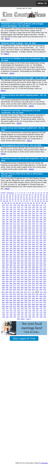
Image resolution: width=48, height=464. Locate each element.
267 (44, 232)
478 (26, 269)
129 (22, 209)
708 (33, 309)
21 (16, 195)
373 (37, 251)
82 (44, 201)
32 (46, 195)
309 (22, 240)
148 (3, 213)
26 (30, 195)
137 (7, 211)
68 (4, 201)
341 (7, 246)
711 (44, 309)
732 (33, 313)
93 (28, 203)
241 (37, 228)
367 (14, 251)
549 (22, 282)
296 (18, 238)
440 (18, 263)
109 (37, 205)
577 (37, 286)
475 (14, 269)
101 (7, 205)
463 (14, 267)
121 (37, 207)
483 (44, 269)
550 (26, 282)
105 (22, 205)
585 (22, 288)
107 (29, 205)
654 (11, 300)
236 (18, 228)
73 (18, 201)
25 (27, 195)
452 (18, 265)
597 (22, 290)
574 (26, 286)
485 (7, 271)
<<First (3, 193)
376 (3, 253)
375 (44, 251)
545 (7, 282)
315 (44, 240)
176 (18, 218)
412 (3, 259)
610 (25, 292)
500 (18, 273)
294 (11, 238)
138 (11, 211)
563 (29, 284)
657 (22, 300)
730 (26, 313)
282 (11, 236)
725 (7, 313)
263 (29, 232)
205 (37, 222)
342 (11, 246)
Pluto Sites (44, 463)
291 (44, 236)
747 (44, 315)
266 (41, 232)
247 (14, 230)
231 (44, 226)
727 (14, 313)
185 (7, 220)
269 (7, 234)
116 (18, 207)
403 (14, 257)
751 (14, 317)
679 (14, 305)
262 (26, 232)
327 (44, 242)
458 (41, 265)
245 (7, 230)
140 (18, 211)
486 (11, 271)
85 (6, 203)
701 (7, 309)
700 (3, 309)
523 (14, 277)
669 (22, 303)
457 (37, 265)
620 (18, 294)
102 (11, 205)
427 (14, 261)
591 (44, 288)
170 (41, 216)
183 (44, 218)
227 (29, 226)
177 (22, 218)
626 (41, 294)
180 (33, 218)
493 (37, 271)
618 (11, 294)
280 (3, 236)
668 (18, 303)
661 (37, 300)
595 (14, 290)
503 (29, 273)
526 (26, 277)
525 (22, 277)
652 (3, 300)
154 (26, 213)
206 (41, 222)
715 (14, 311)
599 (29, 290)
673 (37, 303)
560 (18, 284)
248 (18, 230)
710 (41, 309)
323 (29, 242)
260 (18, 232)
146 (41, 211)
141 (22, 211)
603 (44, 290)
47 (41, 197)
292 (3, 238)
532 (3, 279)
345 (22, 246)
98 (42, 203)
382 (26, 253)
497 (7, 273)
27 (33, 195)
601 (37, 290)
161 (7, 216)
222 (11, 226)
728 (18, 313)
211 (14, 224)
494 (41, 271)
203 (29, 222)
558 (11, 284)
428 (18, 261)
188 (18, 220)
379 (14, 253)
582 (11, 288)
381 (22, 253)
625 (37, 294)
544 (3, 282)
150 (11, 213)
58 (24, 199)
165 (22, 216)
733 (37, 313)
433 (37, 261)
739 (14, 315)
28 (35, 195)
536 (18, 279)
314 (41, 240)
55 (16, 199)
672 (33, 303)
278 (41, 234)
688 (3, 307)
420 (33, 259)
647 (29, 298)
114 (11, 207)
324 (33, 242)
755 (29, 317)
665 (7, 303)
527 (29, 277)
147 (44, 211)
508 (3, 275)
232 (3, 228)
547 (14, 282)
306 (11, 240)
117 (22, 207)
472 (3, 269)
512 (18, 275)
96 (37, 203)
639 (44, 296)
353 (7, 249)
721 (37, 311)
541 (37, 279)
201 (22, 222)
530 (41, 277)
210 (11, 224)
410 (41, 257)
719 (29, 311)
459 (44, 265)
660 (33, 300)
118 (26, 207)
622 (26, 294)
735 (44, 313)
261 (22, 232)
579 (44, 286)
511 (14, 275)
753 (22, 317)
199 (14, 222)
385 (37, 253)
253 (37, 230)
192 (33, 220)
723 (44, 311)
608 (18, 292)
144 (33, 211)
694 (26, 307)
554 (41, 282)
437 (7, 263)
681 (22, 305)
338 (41, 244)
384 (33, 253)
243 (44, 228)
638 (41, 296)
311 (29, 240)
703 (14, 309)
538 (26, 279)
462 (11, 267)
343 (14, 246)
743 (29, 315)
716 (18, 311)
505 (37, 273)
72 (16, 201)
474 (11, 269)
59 (27, 199)
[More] (7, 39)
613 (37, 292)
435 (44, 261)
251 (29, 230)
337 (37, 244)
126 (11, 209)
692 (18, 307)
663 (44, 300)
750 (11, 317)
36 (10, 197)
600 (33, 290)
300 (33, 238)
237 (22, 228)
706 (26, 309)
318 (11, 242)
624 (33, 294)
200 (18, 222)
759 (44, 317)
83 (46, 201)
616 (3, 294)
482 (41, 269)
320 (18, 242)
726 (11, 313)
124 (3, 209)
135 (44, 209)
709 (37, 309)
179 (29, 218)
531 (44, 277)
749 (7, 317)
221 (7, 226)
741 (22, 315)
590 (41, 288)
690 (11, 307)
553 (37, 282)
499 (14, 273)
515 (29, 275)
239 (29, 228)
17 (4, 195)
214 (26, 224)
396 (33, 255)
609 (22, 292)
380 (18, 253)
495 (44, 271)
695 (29, 307)
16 (2, 195)
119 (29, 207)
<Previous (10, 193)
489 (22, 271)
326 (41, 242)
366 (11, 251)
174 (11, 218)
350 (41, 246)
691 (14, 307)
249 (22, 230)
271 (14, 234)
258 (11, 232)
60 (30, 199)
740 (18, 315)
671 (29, 303)
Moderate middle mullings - (18, 43)
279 (44, 234)
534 (11, 279)
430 (26, 261)
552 (33, 282)
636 (33, 296)
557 (7, 284)
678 (11, 305)
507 (44, 273)
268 (3, 234)
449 (7, 265)
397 (37, 255)
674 (41, 303)
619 (14, 294)
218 (41, 224)
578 (41, 286)
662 (41, 300)
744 (33, 315)
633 (22, 296)
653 (7, 300)
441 (22, 263)
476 (18, 269)
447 (44, 263)
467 (29, 267)
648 (33, 298)
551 (29, 282)
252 (33, 230)
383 (29, 253)
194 (41, 220)
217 (37, 224)
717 (22, 311)
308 (18, 240)
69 (7, 201)
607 (14, 292)
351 (44, 246)
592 (3, 290)
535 (14, 279)
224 (18, 226)
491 (29, 271)
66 (46, 199)
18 (7, 195)
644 (18, 298)
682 (26, 305)
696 (33, 307)
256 (3, 232)
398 (41, 255)
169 (37, 216)
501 (22, 273)
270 (11, 234)
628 (3, 296)
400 (3, 257)
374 (41, 251)
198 (11, 222)
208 (3, 224)
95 (34, 203)
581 (7, 288)
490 (26, 271)
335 (29, 244)
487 (14, 271)
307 (14, 240)
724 (3, 313)
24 (24, 195)
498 (11, 273)
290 (41, 236)
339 (44, 244)
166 (26, 216)
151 (14, 213)
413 (7, 259)
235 (14, 228)
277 (37, 234)
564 (33, 284)
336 (33, 244)
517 (37, 275)
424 (3, 261)
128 (18, 209)
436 (3, 263)
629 (7, 296)
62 (35, 199)
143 (29, 211)
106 (26, 205)
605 (7, 292)
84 (3, 203)
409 (37, 257)
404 (18, 257)
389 (7, 255)
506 (41, 273)
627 (44, 294)
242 (41, 228)
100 (3, 205)
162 (11, 216)
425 (7, 261)
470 (41, 267)
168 (33, 216)
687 (44, 305)
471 (44, 267)
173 (7, 218)
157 (37, 213)
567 (44, 284)
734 (41, 313)
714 (11, 311)
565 (37, 284)
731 (29, 313)
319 (14, 242)
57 (21, 199)
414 (11, 259)
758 (41, 317)
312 (33, 240)
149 (7, 213)
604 (3, 292)
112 (3, 207)
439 (14, 263)
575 (29, 286)
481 (37, 269)
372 (33, 251)
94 (31, 203)
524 (18, 277)
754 (26, 317)
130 (26, 209)
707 (29, 309)
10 (33, 193)
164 (18, 216)
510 (11, 275)
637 (37, 296)
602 (41, 290)
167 (29, 216)
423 (44, 259)
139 (14, 211)
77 (30, 201)
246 (11, 230)
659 (29, 300)
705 (22, 309)
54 (13, 199)
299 (29, 238)
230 (41, 226)
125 (7, 209)
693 (22, 307)
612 (33, 292)
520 (3, 277)
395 (29, 255)
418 (26, 259)
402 (11, 257)
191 (29, 220)
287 (29, 236)
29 (38, 195)
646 (26, 298)
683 (29, 305)
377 (7, 253)
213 (22, 224)
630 (11, 296)
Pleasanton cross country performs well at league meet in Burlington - (22, 25)
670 (26, 303)
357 (22, 249)
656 (18, 300)
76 (27, 201)
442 (26, 263)
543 (44, 279)
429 (22, 261)
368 (18, 251)
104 (18, 205)
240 (33, 228)
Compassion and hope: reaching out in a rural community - (20, 111)
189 (22, 220)
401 (7, 257)
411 (44, 257)
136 (3, 211)
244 (3, 230)
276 (33, 234)
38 (16, 197)
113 (7, 207)
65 (44, 199)
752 (18, 317)
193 (37, 220)
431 (29, 261)
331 (14, 244)
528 (33, 277)
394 (26, 255)
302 (41, 238)
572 (18, 286)
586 (26, 288)
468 (33, 267)
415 (14, 259)
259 (14, 232)
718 (26, 311)
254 (41, 230)
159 (44, 213)
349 (37, 246)
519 (44, 275)
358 (26, 249)
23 (21, 195)
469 (37, 267)
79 (35, 201)
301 (37, 238)
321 (22, 242)
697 (37, 307)
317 (7, 242)
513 (22, 275)
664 (3, 303)
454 (26, 265)
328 (3, 244)
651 (44, 298)
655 (14, 300)
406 (26, 257)
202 (26, 222)
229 (37, 226)
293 (7, 238)
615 (45, 292)
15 (47, 193)
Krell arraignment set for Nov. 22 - (21, 145)
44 (33, 197)
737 (7, 315)
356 (18, 249)
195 (44, 220)
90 (20, 203)
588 (33, 288)
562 (26, 284)
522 (11, 277)
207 (44, 222)
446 (41, 263)
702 (11, 309)
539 (29, 279)
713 (7, 311)
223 (14, 226)
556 (3, 284)
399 (44, 255)
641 (7, 298)
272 (18, 234)
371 (29, 251)
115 (14, 207)
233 (7, 228)
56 (18, 199)
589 (37, 288)
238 (26, 228)
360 (33, 249)
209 (7, 224)
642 (11, 298)
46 (38, 197)
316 (3, 242)
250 (26, 230)
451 (14, 265)
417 (22, 259)
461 (7, 267)
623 (29, 294)
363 (44, 249)
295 (14, 238)
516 (33, 275)
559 (14, 284)
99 (45, 203)
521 (7, 277)
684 (33, 305)
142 (26, 211)
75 (24, 201)
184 (3, 220)
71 (13, 201)
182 (41, 218)
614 (41, 292)
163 (14, 216)
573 (22, 286)
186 (11, 220)
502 (26, 273)
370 (26, 251)
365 (7, 251)
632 (18, 296)
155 (29, 213)
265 (37, 232)
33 (2, 197)
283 (14, 236)
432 (33, 261)
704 (18, 309)
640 (3, 298)
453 (22, 265)
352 (3, 249)
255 (44, 230)
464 (18, 267)
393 (22, 255)
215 (29, 224)
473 (7, 269)
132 (33, 209)
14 (44, 193)
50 (2, 199)
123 (44, 207)
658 (26, 300)
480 (33, 269)
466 (26, 267)
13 (41, 193)
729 (22, 313)
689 (7, 307)
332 (18, 244)
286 (26, 236)
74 (21, 201)
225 (22, 226)
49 (46, 197)
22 (18, 195)
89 (17, 203)
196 (3, 222)
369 (22, 251)
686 (41, 305)
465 (22, 267)
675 (44, 303)
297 (22, 238)
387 (44, 253)
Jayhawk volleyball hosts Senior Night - (23, 78)
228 (33, 226)
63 (38, 199)
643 (14, 298)
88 (14, 203)
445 (37, 263)
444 (33, 263)
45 (35, 197)
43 (30, 197)
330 (11, 244)
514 (26, 275)
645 (22, 298)
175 (14, 218)
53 (10, 199)
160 (3, 216)
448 (3, 265)
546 (11, 282)
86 (9, 203)
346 (26, 246)
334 (26, 244)
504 (33, 273)
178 (26, 218)
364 (3, 251)
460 (3, 267)
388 (3, 255)
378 (11, 253)
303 (44, 238)
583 (14, 288)
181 (37, 218)
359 (29, 249)
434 (41, 261)
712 (3, 311)
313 (37, 240)
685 (37, 305)
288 (33, 236)
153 (22, 213)
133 (37, 209)
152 (18, 213)
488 (18, 271)
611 (29, 292)
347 (29, 246)
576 (33, 286)
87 (11, 203)
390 (11, 255)
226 (26, 226)
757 (37, 317)
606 (10, 292)
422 (41, 259)
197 (7, 222)
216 (33, 224)
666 (11, 303)
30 (41, 195)
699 (44, 307)
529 (37, 277)
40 (21, 197)
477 (22, 269)
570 (11, 286)
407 (29, 257)
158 (41, 213)
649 (37, 298)
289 (37, 236)
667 (14, 303)
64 (41, 199)
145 (37, 211)
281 (7, 236)
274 (26, 234)
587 (29, 288)
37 (13, 197)
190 (26, 220)
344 (18, 246)
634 (26, 296)
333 (22, 244)
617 (7, 294)
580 (3, 288)
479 (29, 269)
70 (10, 201)
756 (33, 317)
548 (18, 282)
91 (23, 203)
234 (11, 228)
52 (7, 199)
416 (18, 259)
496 (3, 273)
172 (3, 218)
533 (7, 279)
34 (4, 197)
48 (44, 197)
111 (44, 205)
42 (27, 197)
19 (10, 195)
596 (18, 290)
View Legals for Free (24, 338)
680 (18, 305)
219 (44, 224)
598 (26, 290)
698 (41, 307)
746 (41, 315)
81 (41, 201)
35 (7, 197)
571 (14, 286)
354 (11, 249)
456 (33, 265)
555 (44, 282)
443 (29, 263)
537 (22, 279)
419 (29, 259)
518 (41, 275)
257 (7, 232)
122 (41, 207)
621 (22, 294)
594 (11, 290)
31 (44, 195)
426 (11, 261)
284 (18, 236)
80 (38, 201)
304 (3, 240)
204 (33, 222)
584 (18, 288)
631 (14, 296)
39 (18, 197)
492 (33, 271)
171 (44, 216)
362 (41, 249)
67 (2, 201)
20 (13, 195)
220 (3, 226)
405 (22, 257)
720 (33, 311)
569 (7, 286)
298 (26, 238)
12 (39, 193)
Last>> (28, 319)
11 (36, 193)
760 (18, 319)
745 (37, 315)
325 (37, 242)
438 (11, 263)
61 (33, 199)
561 (22, 284)
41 (24, 197)
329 (7, 244)
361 (37, 249)
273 (22, 234)
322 (26, 242)
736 (3, 315)
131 (29, 209)
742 (26, 315)
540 (33, 279)
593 (7, 290)
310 (26, 240)
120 (33, 207)
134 (41, 209)
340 (3, 246)
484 (3, 271)
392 (18, 255)
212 (18, 224)
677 (7, 305)
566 (41, 284)
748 (3, 317)
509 (7, 275)
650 (41, 298)
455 (29, 265)
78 (33, 201)
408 (33, 257)
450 (11, 265)
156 (33, 213)
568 (3, 286)
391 (14, 255)
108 (33, 205)
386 (41, 253)
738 (11, 315)
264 (33, 232)
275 (29, 234)
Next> (23, 319)
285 (22, 236)
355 (14, 249)
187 (14, 220)
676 (3, 305)
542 (41, 279)
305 (7, 240)
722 (41, 311)
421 (37, 259)
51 (4, 199)
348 (33, 246)
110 (41, 205)
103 (14, 205)
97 (40, 203)
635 (29, 296)
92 (25, 203)
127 (14, 209)
